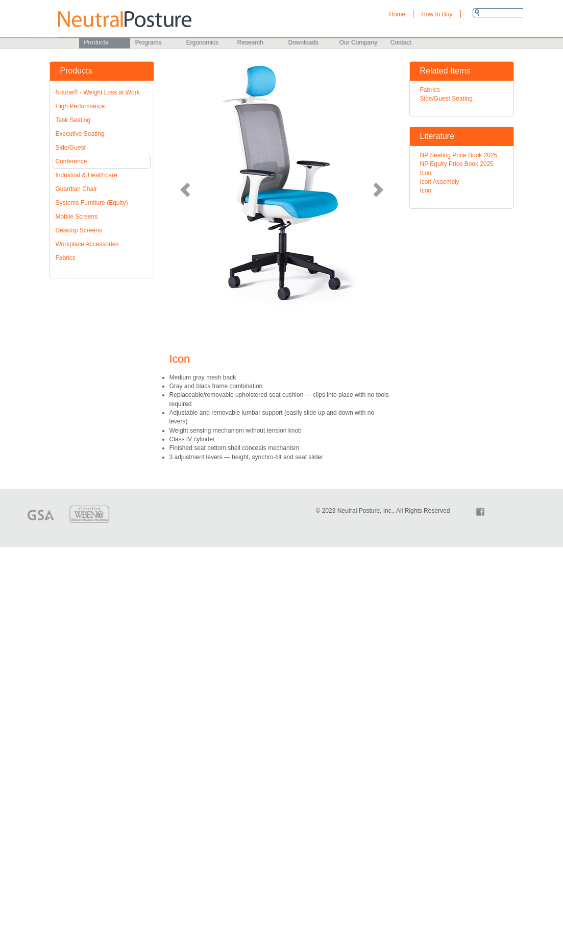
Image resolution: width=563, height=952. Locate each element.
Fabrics (66, 257)
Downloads (303, 42)
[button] (186, 189)
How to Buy (436, 14)
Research (250, 42)
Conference (71, 161)
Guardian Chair (76, 189)
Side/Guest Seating (446, 98)
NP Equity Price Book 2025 (457, 164)
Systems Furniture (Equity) (92, 202)
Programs (148, 42)
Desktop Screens (79, 230)
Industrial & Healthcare (86, 175)
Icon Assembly (439, 181)
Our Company (358, 42)
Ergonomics (202, 42)
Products (96, 42)
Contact (400, 42)
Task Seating (73, 120)
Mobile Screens (77, 216)
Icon (426, 173)
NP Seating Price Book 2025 (459, 155)
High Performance (80, 106)
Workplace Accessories (87, 244)
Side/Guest (71, 147)
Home (397, 14)
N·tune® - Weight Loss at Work (98, 92)
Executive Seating (80, 133)
